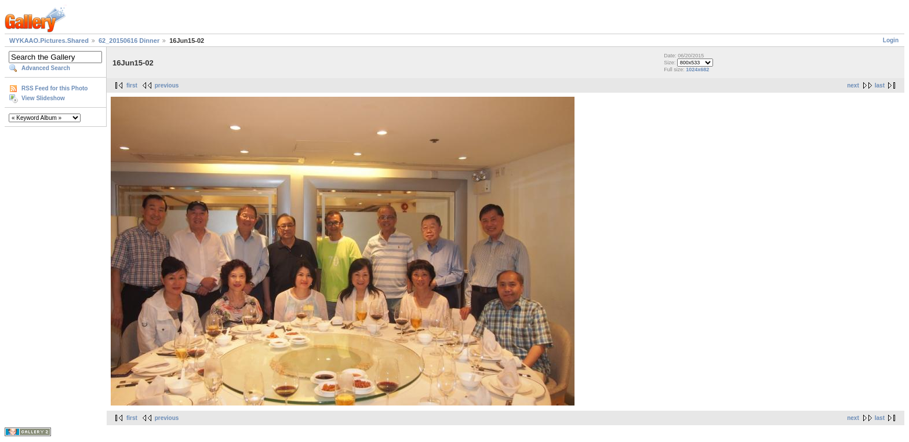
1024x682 (697, 69)
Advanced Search (45, 68)
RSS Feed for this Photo (54, 88)
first (131, 85)
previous (167, 85)
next (853, 85)
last (880, 85)
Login (891, 40)
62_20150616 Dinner (129, 40)
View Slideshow (43, 98)
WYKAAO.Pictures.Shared (49, 40)
